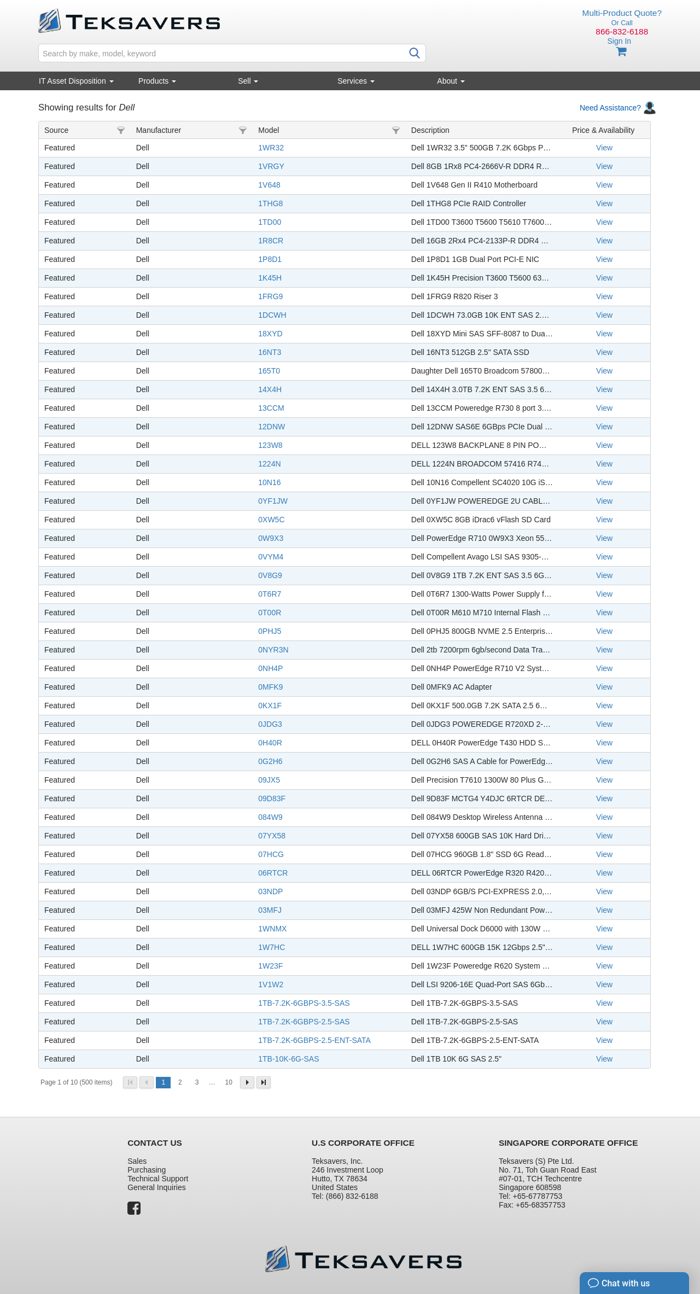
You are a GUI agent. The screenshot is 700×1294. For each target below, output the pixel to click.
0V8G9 (270, 575)
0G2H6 (270, 761)
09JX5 (269, 780)
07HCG (271, 854)
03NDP (270, 891)
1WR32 (271, 147)
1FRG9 (270, 296)
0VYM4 (270, 556)
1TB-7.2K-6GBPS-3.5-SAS (303, 1003)
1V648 (269, 184)
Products (157, 81)
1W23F (270, 965)
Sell (248, 81)
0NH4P (270, 668)
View (604, 147)
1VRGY (271, 166)
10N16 (269, 482)
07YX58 (271, 835)
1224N (269, 463)
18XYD (270, 333)
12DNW (271, 426)
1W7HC (271, 947)
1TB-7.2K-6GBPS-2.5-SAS (303, 1021)
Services (356, 81)
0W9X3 (270, 538)
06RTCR (273, 873)
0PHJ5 (269, 631)
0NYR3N (273, 649)
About (450, 81)
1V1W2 (270, 984)
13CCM (271, 408)
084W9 (270, 817)
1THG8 (270, 203)
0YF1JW (273, 501)
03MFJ (270, 910)
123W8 (270, 445)
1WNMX (272, 928)
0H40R (270, 742)
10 (228, 1082)
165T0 (269, 370)
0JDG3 (270, 724)
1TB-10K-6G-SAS (288, 1058)
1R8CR (270, 240)
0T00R (269, 612)
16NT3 (269, 352)
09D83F (271, 798)
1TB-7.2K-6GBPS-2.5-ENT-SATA (314, 1040)
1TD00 (269, 222)
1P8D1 (270, 259)
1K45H (270, 277)
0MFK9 (270, 687)
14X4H (270, 389)
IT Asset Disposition (76, 81)
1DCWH (272, 315)
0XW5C (271, 519)
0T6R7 (269, 594)
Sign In (619, 41)
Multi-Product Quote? (622, 13)
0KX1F (270, 705)
